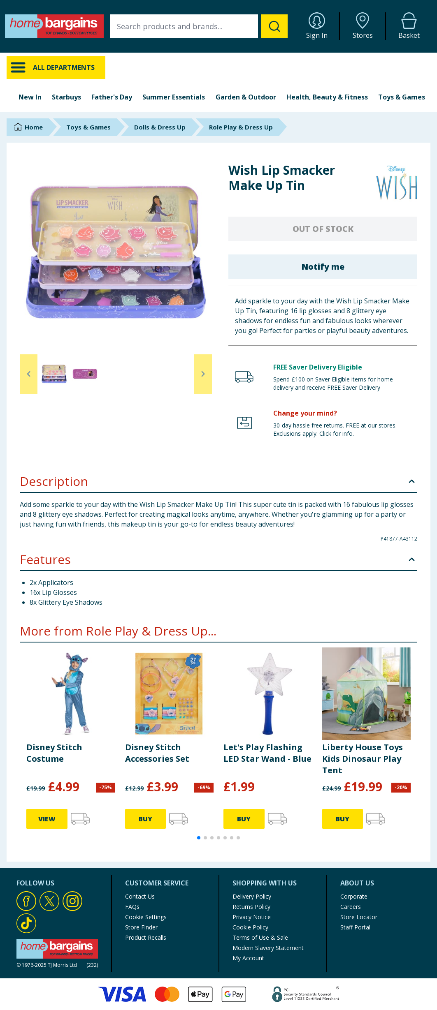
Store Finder (141, 927)
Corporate (353, 896)
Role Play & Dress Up (241, 127)
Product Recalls (145, 937)
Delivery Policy (251, 896)
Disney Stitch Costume (54, 753)
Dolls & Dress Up (160, 127)
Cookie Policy (250, 927)
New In (30, 97)
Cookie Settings (146, 917)
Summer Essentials (173, 97)
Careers (350, 907)
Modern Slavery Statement (268, 948)
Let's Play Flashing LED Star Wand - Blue (267, 753)
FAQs (132, 907)
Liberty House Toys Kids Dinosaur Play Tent (362, 759)
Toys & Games (401, 97)
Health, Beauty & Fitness (327, 97)
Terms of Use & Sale (260, 937)
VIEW (47, 818)
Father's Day (111, 97)
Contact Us (140, 896)
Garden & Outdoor (246, 97)
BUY (145, 818)
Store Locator (358, 917)
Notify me (322, 266)
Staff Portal (355, 927)
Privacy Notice (251, 917)
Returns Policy (251, 907)
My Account (248, 958)
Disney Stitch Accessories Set (157, 753)
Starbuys (66, 97)
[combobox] (199, 26)
